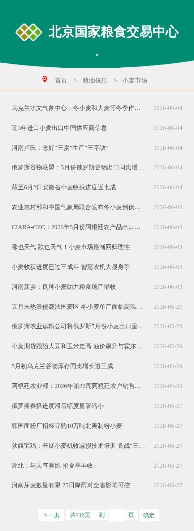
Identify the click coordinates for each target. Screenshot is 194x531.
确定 (149, 515)
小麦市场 (134, 80)
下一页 (51, 515)
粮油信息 (95, 80)
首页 (61, 80)
